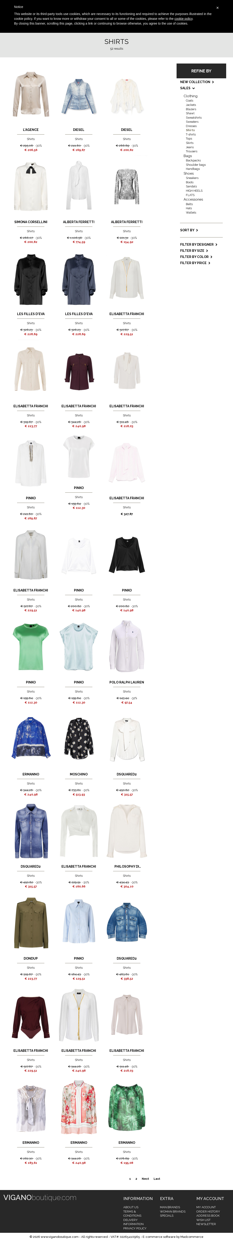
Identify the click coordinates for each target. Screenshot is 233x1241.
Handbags (193, 169)
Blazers (191, 109)
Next (145, 1178)
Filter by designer (199, 244)
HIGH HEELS (194, 190)
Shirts (190, 130)
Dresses (191, 126)
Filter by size (194, 250)
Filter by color (196, 257)
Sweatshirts (194, 117)
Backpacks (193, 160)
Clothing (191, 96)
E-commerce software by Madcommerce (173, 1236)
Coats (189, 100)
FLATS (190, 195)
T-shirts (191, 134)
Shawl (190, 113)
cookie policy (183, 18)
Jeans (190, 147)
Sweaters (192, 121)
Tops (189, 138)
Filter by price (195, 263)
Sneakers (192, 178)
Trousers (191, 151)
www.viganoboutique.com (60, 1236)
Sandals (191, 186)
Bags (188, 156)
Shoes (189, 173)
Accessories (193, 199)
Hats (189, 208)
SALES (187, 88)
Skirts (189, 143)
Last (157, 1178)
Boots (189, 182)
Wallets (191, 212)
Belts (189, 204)
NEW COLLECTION (197, 82)
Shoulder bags (196, 164)
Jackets (191, 105)
